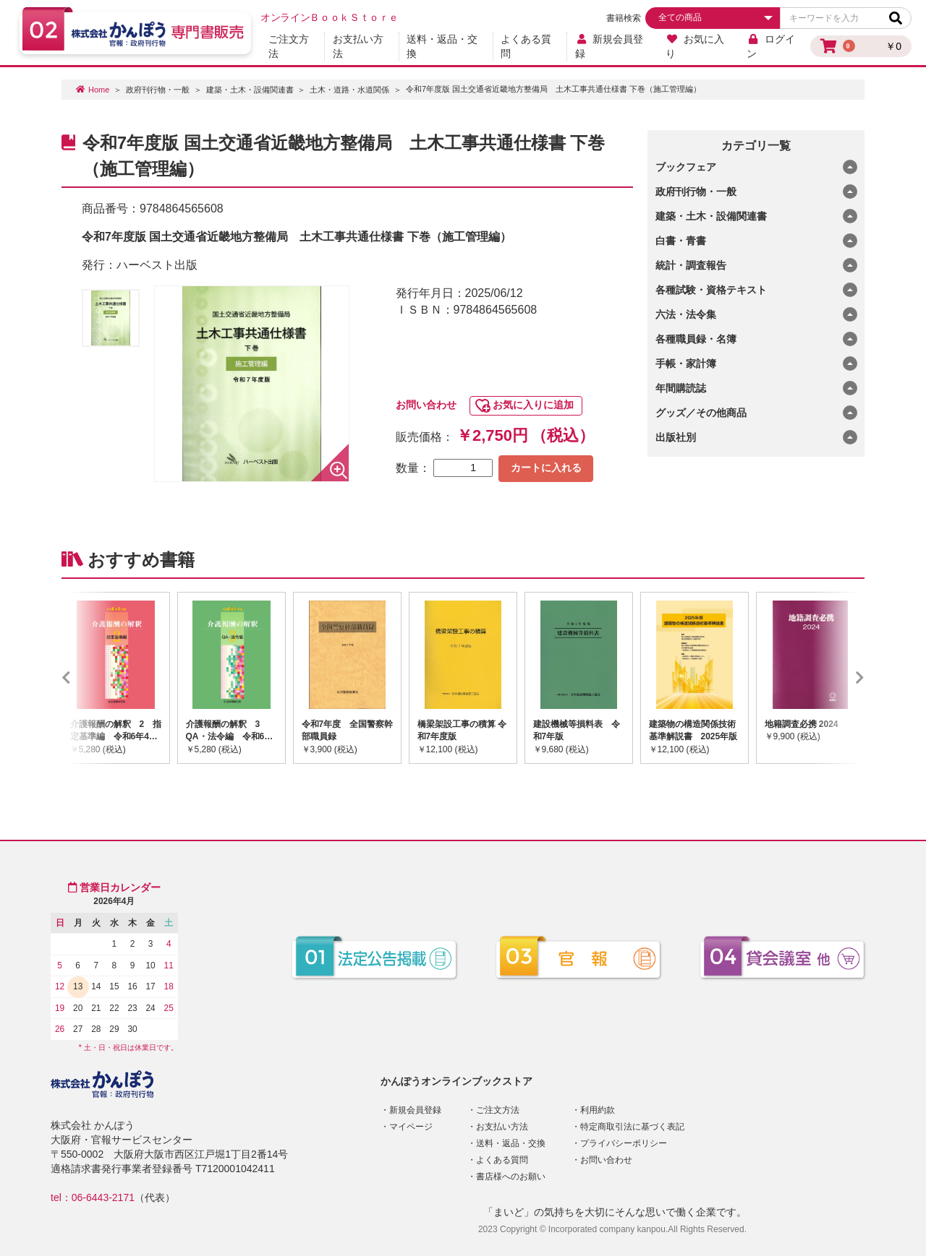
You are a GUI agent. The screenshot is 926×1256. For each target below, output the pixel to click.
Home (98, 89)
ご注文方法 (288, 46)
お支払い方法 (358, 46)
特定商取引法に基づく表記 (632, 1127)
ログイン (771, 46)
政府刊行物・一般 (158, 89)
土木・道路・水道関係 (349, 89)
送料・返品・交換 (442, 46)
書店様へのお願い (510, 1176)
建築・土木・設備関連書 (250, 89)
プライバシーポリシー (623, 1143)
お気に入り (695, 46)
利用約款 (597, 1110)
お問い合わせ (426, 404)
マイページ (411, 1127)
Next (838, 678)
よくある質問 (526, 46)
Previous (87, 678)
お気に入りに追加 (533, 404)
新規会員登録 (609, 46)
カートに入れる (546, 467)
